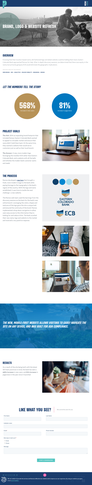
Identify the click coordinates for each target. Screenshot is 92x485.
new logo (20, 180)
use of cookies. (15, 480)
